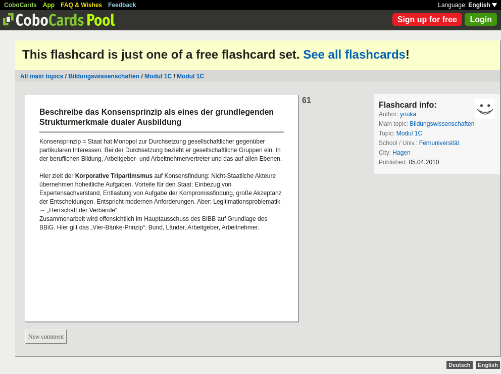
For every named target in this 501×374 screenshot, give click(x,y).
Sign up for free (427, 19)
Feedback (122, 5)
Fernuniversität (439, 143)
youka (408, 114)
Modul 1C (158, 76)
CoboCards (20, 5)
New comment (46, 336)
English (482, 5)
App (49, 5)
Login (481, 19)
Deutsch (459, 365)
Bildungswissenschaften (103, 76)
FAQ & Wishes (81, 5)
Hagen (401, 152)
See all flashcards (354, 54)
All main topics (41, 76)
